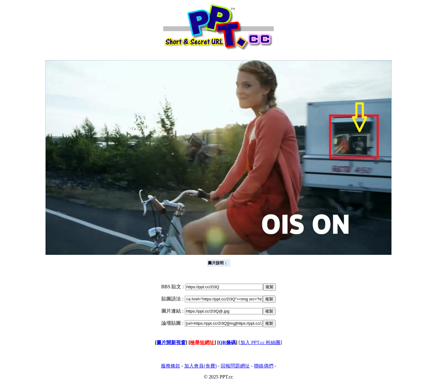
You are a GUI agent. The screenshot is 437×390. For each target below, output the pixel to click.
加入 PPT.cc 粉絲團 (260, 342)
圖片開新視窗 (171, 342)
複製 (269, 287)
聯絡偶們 (263, 365)
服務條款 (170, 365)
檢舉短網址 (202, 342)
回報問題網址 (235, 365)
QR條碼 (227, 342)
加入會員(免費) (200, 365)
